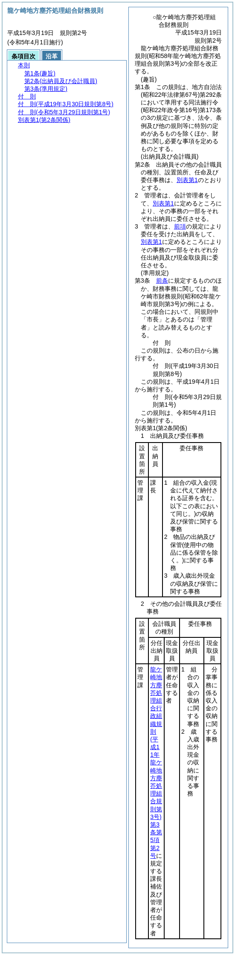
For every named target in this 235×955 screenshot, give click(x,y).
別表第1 (187, 180)
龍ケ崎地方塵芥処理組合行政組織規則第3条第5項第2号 (156, 762)
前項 (180, 226)
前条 (162, 280)
